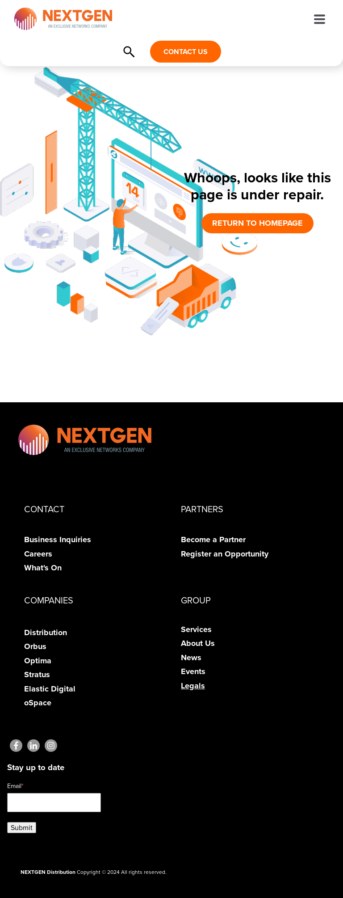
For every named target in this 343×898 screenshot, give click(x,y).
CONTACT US (185, 51)
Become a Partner (213, 539)
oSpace (37, 702)
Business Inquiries (57, 539)
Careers (38, 554)
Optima (37, 660)
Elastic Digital (49, 689)
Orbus (35, 646)
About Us (198, 643)
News (191, 657)
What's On (43, 567)
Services (196, 629)
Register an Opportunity (224, 554)
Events (193, 671)
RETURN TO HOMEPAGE (257, 223)
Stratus (37, 674)
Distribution (45, 632)
